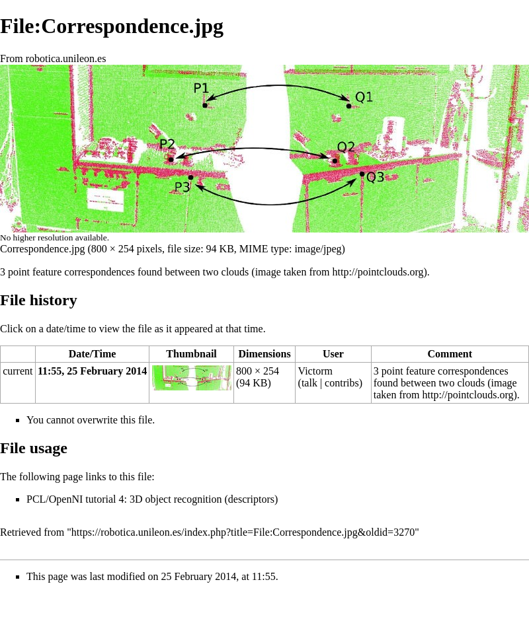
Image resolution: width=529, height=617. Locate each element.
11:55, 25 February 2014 (92, 371)
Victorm (315, 371)
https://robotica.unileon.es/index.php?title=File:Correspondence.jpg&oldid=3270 (243, 532)
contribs (342, 382)
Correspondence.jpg (42, 248)
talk (309, 382)
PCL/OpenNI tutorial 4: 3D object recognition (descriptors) (152, 499)
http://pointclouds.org (378, 271)
